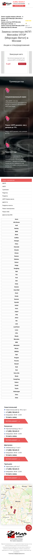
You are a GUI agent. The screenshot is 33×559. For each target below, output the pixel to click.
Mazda (16, 336)
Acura (16, 219)
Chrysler (16, 250)
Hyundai (16, 302)
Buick (16, 234)
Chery (16, 244)
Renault (16, 364)
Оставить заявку (11, 417)
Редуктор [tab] (5, 193)
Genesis (16, 287)
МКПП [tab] (4, 183)
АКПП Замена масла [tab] (8, 199)
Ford (16, 277)
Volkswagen (16, 391)
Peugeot (16, 357)
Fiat (17, 274)
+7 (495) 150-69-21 (12, 412)
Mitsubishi (16, 345)
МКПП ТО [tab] (5, 202)
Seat (16, 370)
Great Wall (16, 290)
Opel (16, 354)
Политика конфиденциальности (16, 553)
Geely (16, 284)
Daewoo (16, 256)
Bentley (16, 228)
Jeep (16, 314)
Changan (16, 240)
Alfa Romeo (16, 222)
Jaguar (16, 311)
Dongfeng (16, 268)
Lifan (16, 333)
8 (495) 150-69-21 (19, 2)
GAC (16, 280)
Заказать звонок (18, 5)
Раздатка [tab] (5, 196)
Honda (16, 296)
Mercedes (16, 339)
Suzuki (16, 385)
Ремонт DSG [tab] (5, 211)
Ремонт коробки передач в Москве (11, 16)
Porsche (16, 360)
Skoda (16, 376)
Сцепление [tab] (5, 189)
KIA (16, 320)
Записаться (22, 63)
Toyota (16, 388)
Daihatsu (16, 259)
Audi (16, 225)
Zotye (16, 397)
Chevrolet (16, 247)
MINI (16, 342)
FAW (16, 271)
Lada (16, 324)
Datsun (16, 262)
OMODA (16, 351)
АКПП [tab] (4, 186)
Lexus (16, 330)
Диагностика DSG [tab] (7, 215)
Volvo (16, 394)
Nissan (16, 348)
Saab (16, 367)
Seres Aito (16, 373)
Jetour (16, 317)
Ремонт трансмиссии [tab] (8, 180)
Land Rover (16, 327)
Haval (16, 293)
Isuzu (16, 308)
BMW (16, 231)
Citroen (16, 253)
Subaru (16, 382)
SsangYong (16, 379)
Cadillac (16, 237)
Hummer (16, 299)
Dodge (16, 265)
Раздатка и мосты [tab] (7, 205)
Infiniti (16, 305)
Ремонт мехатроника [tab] (8, 208)
